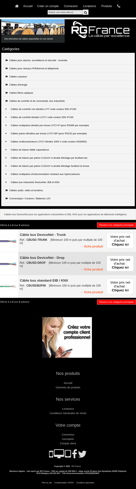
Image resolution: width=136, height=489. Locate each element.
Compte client (68, 443)
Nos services (68, 399)
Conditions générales (85, 483)
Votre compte (68, 425)
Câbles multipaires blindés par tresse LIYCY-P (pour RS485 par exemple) (47, 125)
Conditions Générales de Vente (68, 413)
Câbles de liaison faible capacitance (27, 149)
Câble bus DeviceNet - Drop (42, 258)
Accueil (28, 6)
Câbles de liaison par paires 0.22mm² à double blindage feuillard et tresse (47, 166)
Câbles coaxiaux (16, 76)
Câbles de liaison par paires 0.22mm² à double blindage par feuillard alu (46, 158)
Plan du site (47, 483)
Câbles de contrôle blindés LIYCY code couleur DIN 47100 (39, 117)
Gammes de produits (68, 387)
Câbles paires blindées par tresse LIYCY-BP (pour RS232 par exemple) (46, 133)
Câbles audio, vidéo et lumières (24, 190)
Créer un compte (48, 6)
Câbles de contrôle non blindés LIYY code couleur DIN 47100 (41, 109)
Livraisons (89, 6)
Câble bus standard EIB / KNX (44, 280)
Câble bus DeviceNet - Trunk (43, 235)
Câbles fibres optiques (19, 93)
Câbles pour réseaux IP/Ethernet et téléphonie (32, 68)
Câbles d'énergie (16, 84)
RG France (76, 466)
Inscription (68, 438)
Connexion (71, 6)
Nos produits (68, 373)
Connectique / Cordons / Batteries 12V (28, 198)
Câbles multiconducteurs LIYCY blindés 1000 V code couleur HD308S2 (46, 141)
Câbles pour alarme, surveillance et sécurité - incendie (36, 60)
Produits (106, 6)
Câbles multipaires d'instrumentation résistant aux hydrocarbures (43, 174)
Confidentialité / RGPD (64, 483)
